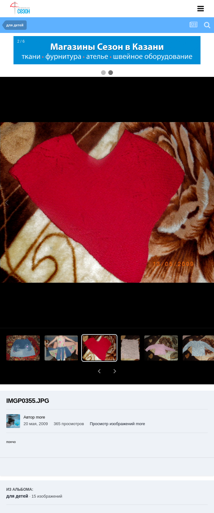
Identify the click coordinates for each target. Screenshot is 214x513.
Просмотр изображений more (117, 407)
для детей (17, 479)
